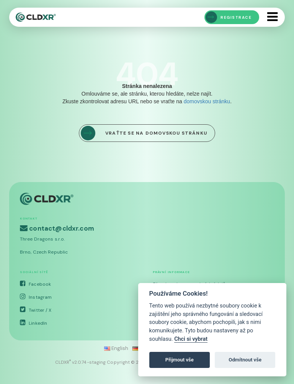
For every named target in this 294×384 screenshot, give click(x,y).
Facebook (35, 284)
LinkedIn (33, 323)
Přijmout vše (179, 360)
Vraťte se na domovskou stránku (144, 133)
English (116, 348)
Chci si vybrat (190, 339)
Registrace (229, 17)
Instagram (36, 297)
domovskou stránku (207, 101)
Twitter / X (35, 310)
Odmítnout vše (245, 360)
